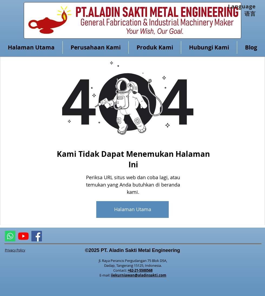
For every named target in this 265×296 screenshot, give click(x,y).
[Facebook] (36, 236)
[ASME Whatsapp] (10, 236)
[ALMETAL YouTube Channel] (23, 236)
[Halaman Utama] (132, 209)
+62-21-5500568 (140, 270)
